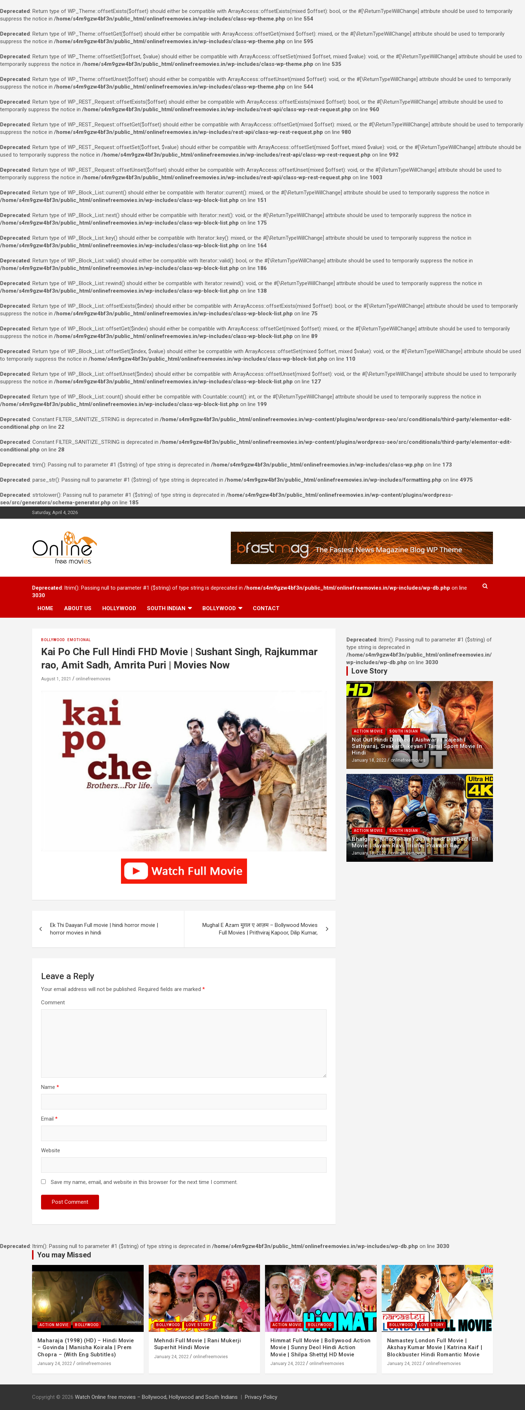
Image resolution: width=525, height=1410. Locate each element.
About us (77, 608)
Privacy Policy (261, 1397)
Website (50, 1150)
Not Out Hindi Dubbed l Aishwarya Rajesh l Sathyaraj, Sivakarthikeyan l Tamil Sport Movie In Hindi (417, 746)
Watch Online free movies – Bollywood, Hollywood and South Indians (156, 1397)
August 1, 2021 (56, 678)
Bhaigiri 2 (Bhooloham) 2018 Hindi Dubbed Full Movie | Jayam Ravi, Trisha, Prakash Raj (415, 842)
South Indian (166, 608)
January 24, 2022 (54, 1363)
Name (50, 1087)
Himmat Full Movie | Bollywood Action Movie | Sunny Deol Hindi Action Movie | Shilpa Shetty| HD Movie (320, 1347)
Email (49, 1119)
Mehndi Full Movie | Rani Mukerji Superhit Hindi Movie (197, 1344)
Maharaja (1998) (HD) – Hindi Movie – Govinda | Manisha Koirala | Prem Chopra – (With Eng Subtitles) (85, 1347)
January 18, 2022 (369, 760)
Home (45, 608)
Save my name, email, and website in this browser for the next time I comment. (144, 1182)
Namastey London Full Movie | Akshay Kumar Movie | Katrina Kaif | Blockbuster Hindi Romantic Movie (435, 1347)
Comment (53, 1002)
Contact (266, 608)
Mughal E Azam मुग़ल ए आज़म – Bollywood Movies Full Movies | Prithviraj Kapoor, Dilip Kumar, (260, 929)
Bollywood (219, 608)
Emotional (79, 640)
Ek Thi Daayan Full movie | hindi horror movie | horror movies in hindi (104, 929)
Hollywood (119, 608)
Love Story (198, 1325)
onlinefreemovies (93, 678)
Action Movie (368, 731)
